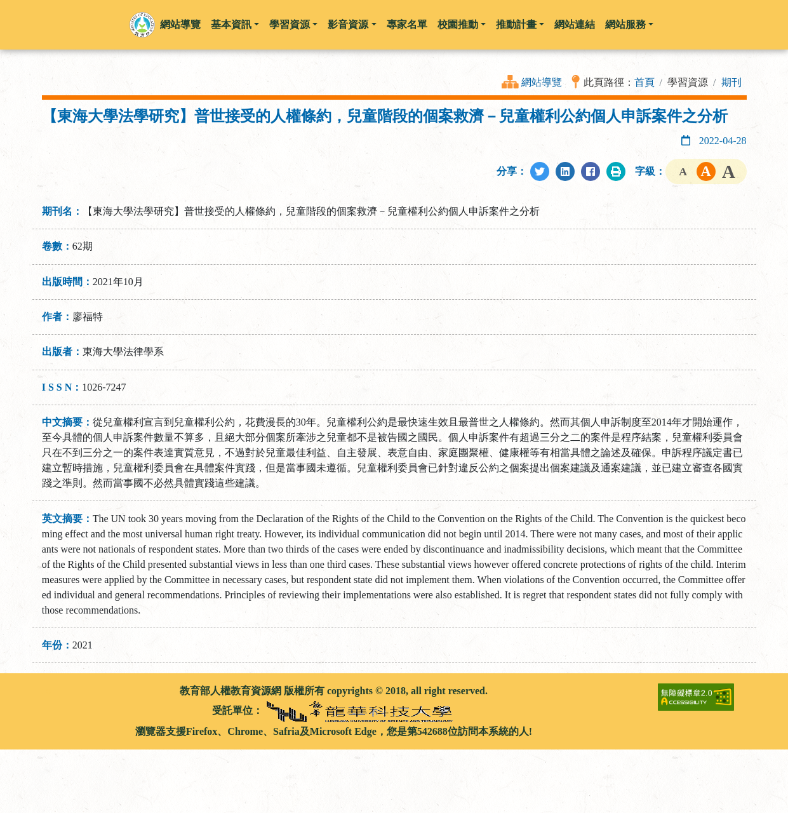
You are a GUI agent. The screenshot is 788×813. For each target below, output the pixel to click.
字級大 (728, 171)
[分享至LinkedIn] (565, 171)
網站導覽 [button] (180, 24)
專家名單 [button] (407, 24)
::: (47, 690)
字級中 (706, 171)
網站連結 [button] (574, 24)
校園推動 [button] (461, 24)
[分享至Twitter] (539, 171)
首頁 (644, 82)
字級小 (683, 171)
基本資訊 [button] (235, 24)
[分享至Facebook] (590, 171)
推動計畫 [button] (520, 24)
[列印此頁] (615, 171)
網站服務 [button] (629, 24)
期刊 (731, 82)
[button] (142, 24)
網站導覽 (541, 82)
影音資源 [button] (352, 24)
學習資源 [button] (293, 24)
